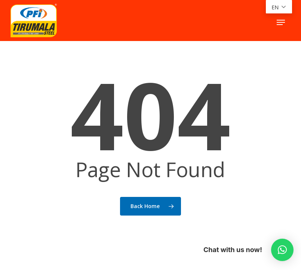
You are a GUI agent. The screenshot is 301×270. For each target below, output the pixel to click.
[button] (281, 22)
